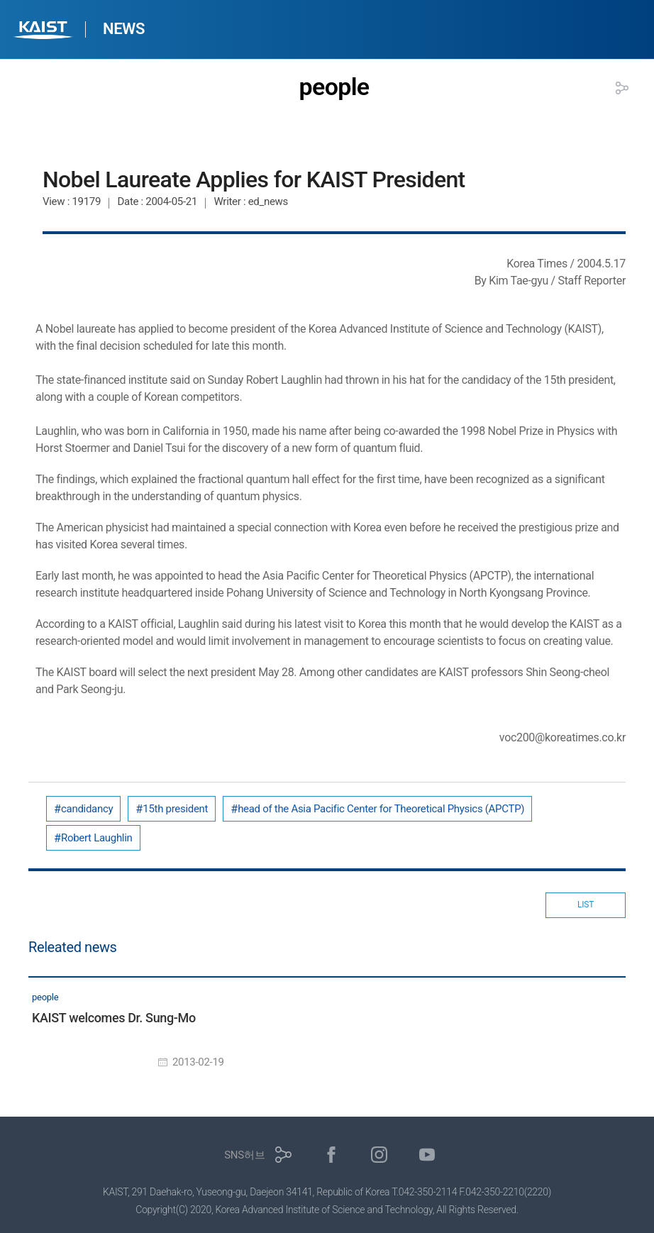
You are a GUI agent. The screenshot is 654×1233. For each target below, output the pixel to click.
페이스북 (331, 1154)
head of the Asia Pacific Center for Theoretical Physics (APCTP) (381, 808)
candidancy (87, 808)
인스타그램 (379, 1154)
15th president (175, 808)
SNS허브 (244, 1155)
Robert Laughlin (97, 837)
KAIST (44, 31)
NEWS (124, 29)
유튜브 (427, 1154)
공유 (622, 88)
